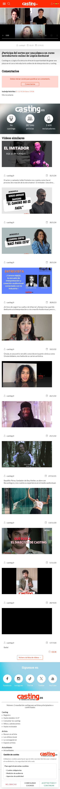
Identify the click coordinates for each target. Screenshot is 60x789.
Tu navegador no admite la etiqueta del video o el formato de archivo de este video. (30, 24)
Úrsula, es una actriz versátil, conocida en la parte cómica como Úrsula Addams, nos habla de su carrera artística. (29, 355)
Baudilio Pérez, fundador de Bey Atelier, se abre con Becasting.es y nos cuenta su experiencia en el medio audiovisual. (30, 481)
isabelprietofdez (8, 91)
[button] (52, 4)
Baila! (6, 647)
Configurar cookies (30, 784)
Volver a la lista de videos (29, 657)
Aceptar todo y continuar (49, 784)
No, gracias (11, 784)
